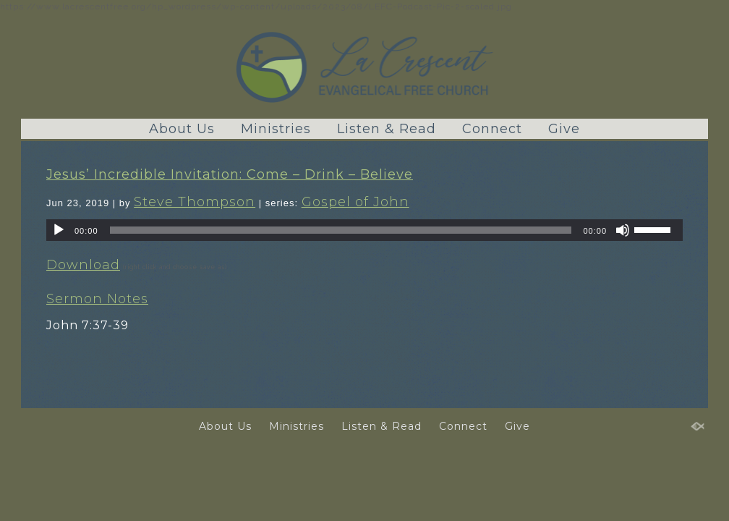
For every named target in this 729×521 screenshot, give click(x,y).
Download (83, 265)
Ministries (276, 129)
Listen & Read (386, 129)
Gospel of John (355, 202)
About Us (182, 129)
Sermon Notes (97, 299)
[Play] (58, 230)
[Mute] (622, 230)
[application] (364, 230)
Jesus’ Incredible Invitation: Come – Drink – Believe (229, 174)
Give (564, 129)
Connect (492, 129)
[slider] (341, 230)
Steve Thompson (194, 202)
